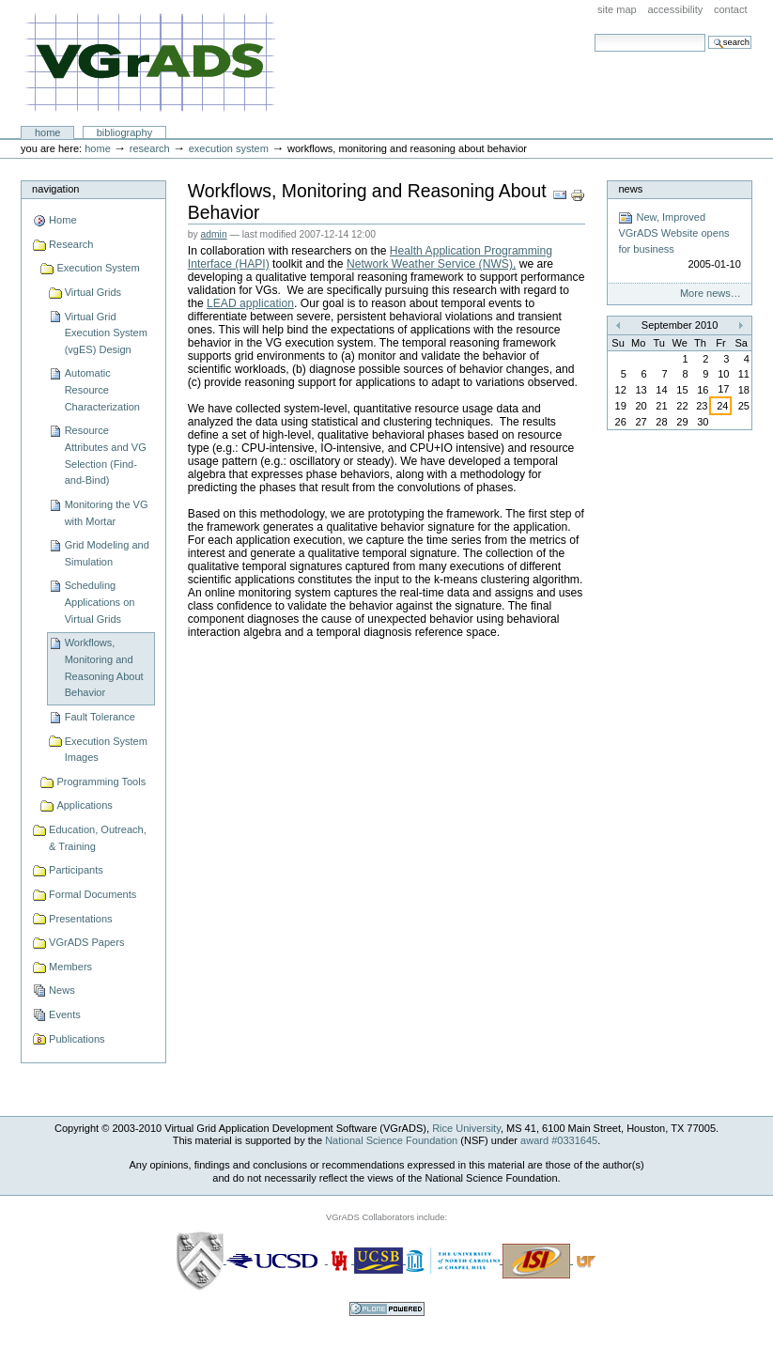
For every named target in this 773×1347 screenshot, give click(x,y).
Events (65, 1014)
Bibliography (125, 132)
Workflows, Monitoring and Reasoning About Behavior (104, 667)
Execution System (229, 148)
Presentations (80, 918)
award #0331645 (558, 1140)
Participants (76, 869)
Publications (76, 1039)
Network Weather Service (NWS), (431, 264)
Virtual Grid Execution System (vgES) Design (106, 333)
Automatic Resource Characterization (102, 389)
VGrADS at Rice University (149, 63)
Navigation (55, 188)
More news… (710, 293)
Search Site (594, 33)
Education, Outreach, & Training (98, 838)
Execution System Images (106, 749)
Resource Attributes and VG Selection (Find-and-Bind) (106, 455)
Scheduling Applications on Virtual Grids (100, 602)
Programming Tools (101, 781)
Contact (731, 9)
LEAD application (250, 303)
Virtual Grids (93, 292)
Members (70, 966)
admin (214, 234)
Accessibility (675, 9)
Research (150, 148)
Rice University (466, 1128)
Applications (84, 805)
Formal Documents (92, 894)
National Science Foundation (391, 1140)
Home (48, 132)
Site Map (617, 9)
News (62, 990)
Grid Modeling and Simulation (107, 553)
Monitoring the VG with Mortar (106, 513)
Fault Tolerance (100, 716)
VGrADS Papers (86, 942)
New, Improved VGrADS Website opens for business (679, 241)
